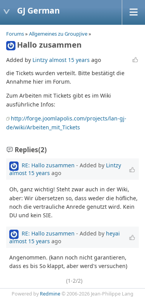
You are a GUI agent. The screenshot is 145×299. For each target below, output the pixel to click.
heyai (113, 233)
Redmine (50, 293)
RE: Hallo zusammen (48, 165)
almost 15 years (69, 60)
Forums (15, 33)
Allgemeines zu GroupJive (58, 33)
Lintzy (40, 60)
